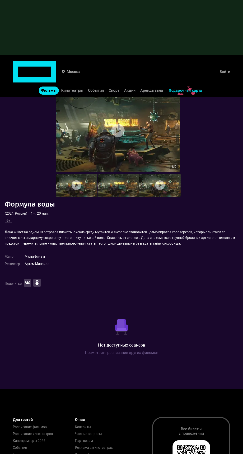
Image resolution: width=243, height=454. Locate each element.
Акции (130, 75)
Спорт (114, 75)
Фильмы (48, 75)
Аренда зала (151, 75)
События (96, 75)
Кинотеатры (72, 75)
